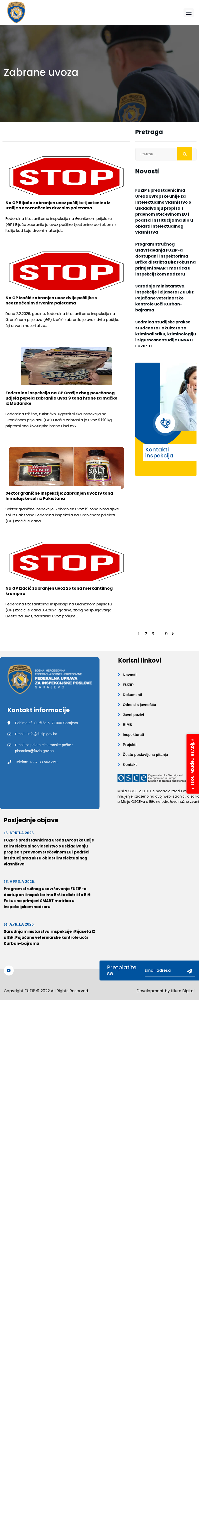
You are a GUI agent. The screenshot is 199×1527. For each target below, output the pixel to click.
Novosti (129, 675)
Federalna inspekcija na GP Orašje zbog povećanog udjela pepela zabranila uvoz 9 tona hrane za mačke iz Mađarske (61, 398)
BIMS (127, 724)
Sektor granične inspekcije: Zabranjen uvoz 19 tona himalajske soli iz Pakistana (59, 495)
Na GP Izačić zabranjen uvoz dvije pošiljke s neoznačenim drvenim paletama (51, 300)
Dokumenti (132, 695)
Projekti (129, 744)
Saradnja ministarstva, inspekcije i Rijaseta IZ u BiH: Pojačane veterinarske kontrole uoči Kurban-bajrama (164, 298)
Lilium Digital (182, 991)
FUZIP (128, 685)
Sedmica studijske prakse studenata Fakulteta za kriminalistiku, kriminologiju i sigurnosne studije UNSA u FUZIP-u (165, 334)
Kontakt (130, 764)
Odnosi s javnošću (139, 704)
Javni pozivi (133, 714)
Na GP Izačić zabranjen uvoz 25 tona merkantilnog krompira (59, 590)
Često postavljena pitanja (145, 754)
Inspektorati (133, 734)
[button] (189, 12)
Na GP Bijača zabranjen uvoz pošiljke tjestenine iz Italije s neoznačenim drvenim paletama (58, 205)
